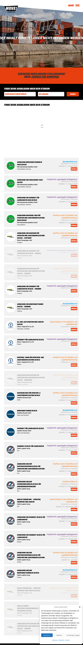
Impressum (67, 640)
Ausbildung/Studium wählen (16, 94)
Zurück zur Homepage (45, 76)
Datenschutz (55, 640)
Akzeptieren (47, 635)
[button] (80, 607)
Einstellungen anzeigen (73, 635)
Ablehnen (59, 635)
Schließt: (62, 166)
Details (74, 169)
